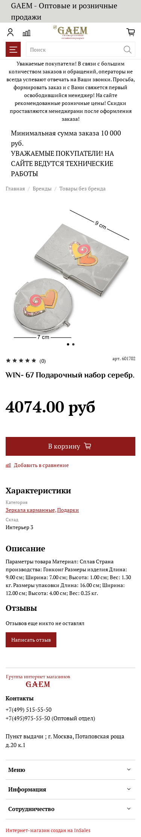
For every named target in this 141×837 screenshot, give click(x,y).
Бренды (42, 188)
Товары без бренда (82, 188)
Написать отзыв (31, 639)
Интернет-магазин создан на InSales (48, 830)
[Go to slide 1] (68, 344)
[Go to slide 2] (73, 344)
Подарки (68, 509)
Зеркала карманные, (31, 509)
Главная (15, 188)
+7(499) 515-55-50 (29, 709)
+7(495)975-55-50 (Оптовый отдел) (50, 718)
